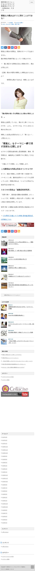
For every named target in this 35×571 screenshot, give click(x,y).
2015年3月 (4, 497)
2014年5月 (4, 519)
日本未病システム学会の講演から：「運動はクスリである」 (20, 242)
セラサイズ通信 (19, 22)
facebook (25, 2)
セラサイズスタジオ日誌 (8, 376)
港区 (16, 24)
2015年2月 (4, 500)
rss (27, 2)
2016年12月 (5, 446)
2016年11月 (5, 449)
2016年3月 (4, 465)
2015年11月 (5, 478)
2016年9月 (4, 456)
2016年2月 (4, 468)
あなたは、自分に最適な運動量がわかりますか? (13, 367)
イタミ (3, 24)
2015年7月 (4, 487)
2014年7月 (4, 513)
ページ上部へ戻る (32, 567)
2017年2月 (4, 440)
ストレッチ (8, 24)
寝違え (12, 24)
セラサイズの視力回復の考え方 (17, 259)
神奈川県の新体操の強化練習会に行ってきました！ (20, 285)
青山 (18, 24)
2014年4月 (4, 522)
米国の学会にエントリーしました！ (12, 295)
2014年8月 (4, 510)
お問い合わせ (5, 532)
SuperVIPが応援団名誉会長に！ (16, 315)
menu (31, 2)
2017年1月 (4, 443)
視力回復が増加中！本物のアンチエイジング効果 (20, 332)
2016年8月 (4, 459)
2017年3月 (4, 437)
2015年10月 (5, 481)
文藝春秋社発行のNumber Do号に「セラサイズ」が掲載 (20, 307)
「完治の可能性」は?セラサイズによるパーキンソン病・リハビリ (21, 341)
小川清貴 (11, 22)
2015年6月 (4, 491)
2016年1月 (4, 472)
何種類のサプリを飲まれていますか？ (19, 276)
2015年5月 (4, 494)
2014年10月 (5, 506)
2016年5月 (4, 462)
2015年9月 (4, 484)
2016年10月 (5, 453)
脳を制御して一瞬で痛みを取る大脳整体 (20, 250)
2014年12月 (5, 503)
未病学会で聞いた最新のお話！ (17, 267)
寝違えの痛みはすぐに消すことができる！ (12, 354)
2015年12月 (5, 475)
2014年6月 (4, 516)
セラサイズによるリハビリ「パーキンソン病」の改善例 (21, 324)
